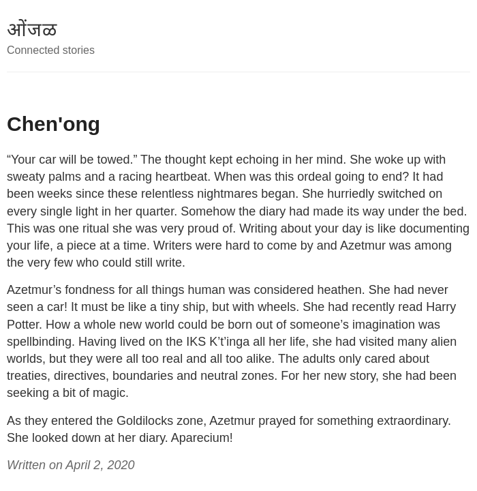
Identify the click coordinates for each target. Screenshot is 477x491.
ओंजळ (32, 29)
